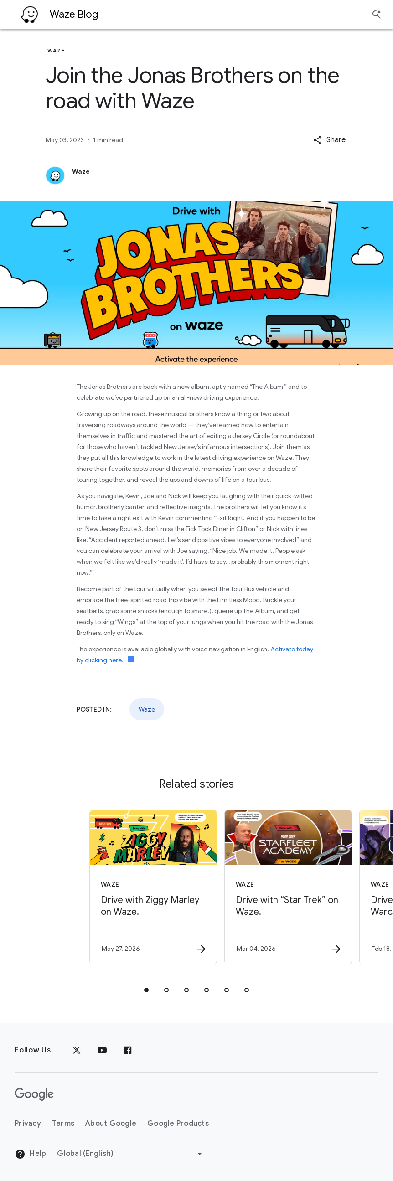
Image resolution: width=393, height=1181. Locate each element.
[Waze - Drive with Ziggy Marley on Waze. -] (128, 887)
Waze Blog (74, 14)
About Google (110, 1123)
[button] (329, 140)
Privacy (28, 1123)
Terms (63, 1123)
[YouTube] (102, 1050)
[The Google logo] (34, 1094)
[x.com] (77, 1050)
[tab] (146, 990)
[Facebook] (128, 1050)
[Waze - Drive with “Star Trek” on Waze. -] (263, 887)
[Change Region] (131, 1154)
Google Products (178, 1123)
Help (30, 1154)
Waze (147, 709)
